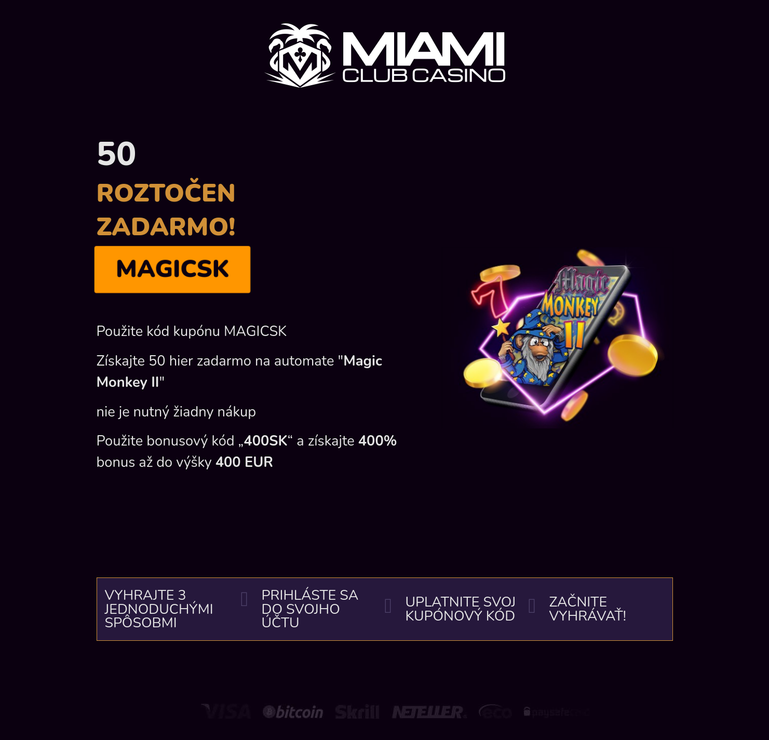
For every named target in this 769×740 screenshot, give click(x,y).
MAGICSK (172, 269)
